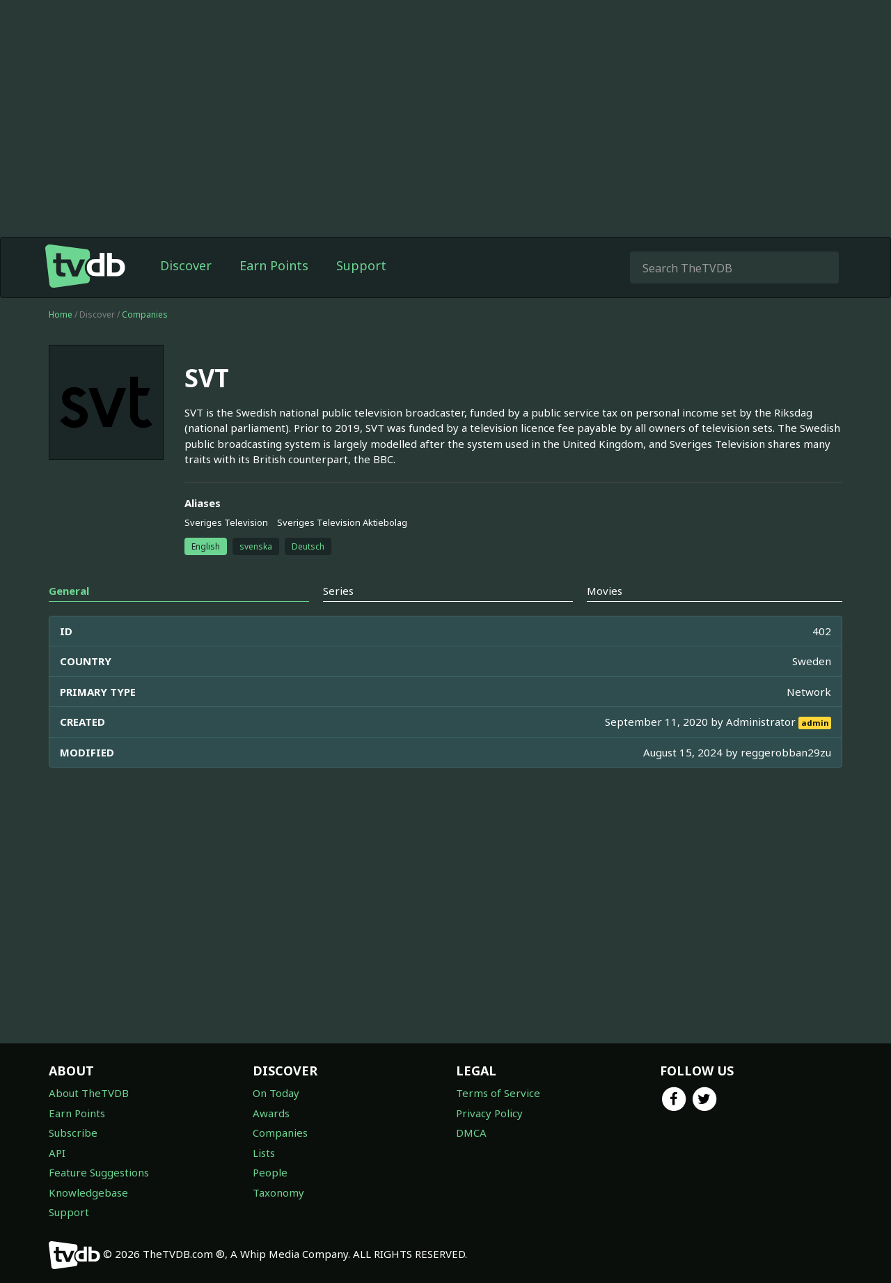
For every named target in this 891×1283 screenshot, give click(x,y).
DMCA (471, 1133)
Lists (264, 1153)
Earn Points (273, 265)
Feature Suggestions (99, 1172)
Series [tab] (338, 591)
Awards (271, 1113)
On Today (276, 1093)
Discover (186, 265)
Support (361, 265)
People (270, 1172)
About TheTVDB (89, 1093)
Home (60, 314)
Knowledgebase (88, 1192)
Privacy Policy (489, 1113)
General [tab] (69, 591)
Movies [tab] (604, 591)
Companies (145, 314)
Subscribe (73, 1133)
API (57, 1153)
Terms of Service (498, 1093)
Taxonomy (278, 1192)
